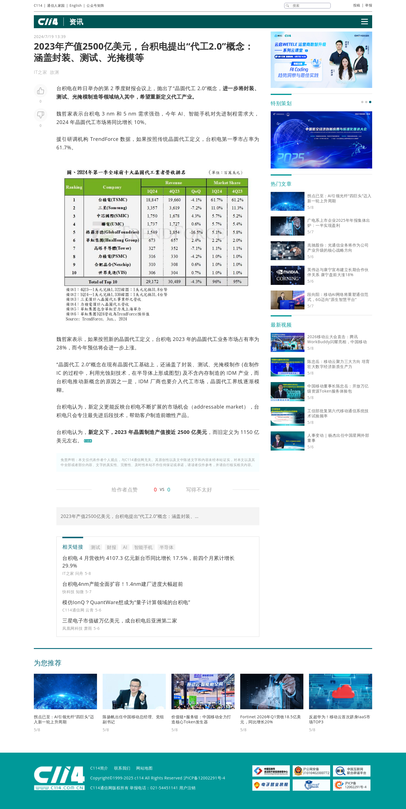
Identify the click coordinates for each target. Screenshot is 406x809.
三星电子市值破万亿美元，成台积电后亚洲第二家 (119, 620)
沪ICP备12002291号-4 (204, 778)
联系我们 (122, 768)
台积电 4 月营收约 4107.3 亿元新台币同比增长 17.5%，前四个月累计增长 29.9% (148, 562)
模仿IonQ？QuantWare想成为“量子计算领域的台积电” (126, 602)
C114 (38, 5)
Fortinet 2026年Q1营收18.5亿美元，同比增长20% (270, 719)
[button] (362, 102)
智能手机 (200, 113)
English (76, 5)
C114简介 (99, 768)
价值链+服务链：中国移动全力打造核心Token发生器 (201, 719)
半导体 (145, 372)
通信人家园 (56, 5)
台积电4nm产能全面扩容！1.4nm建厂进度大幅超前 (122, 583)
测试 (61, 96)
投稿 (356, 5)
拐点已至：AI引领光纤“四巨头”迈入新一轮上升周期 (64, 719)
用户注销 (187, 787)
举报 (368, 5)
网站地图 (144, 768)
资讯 (76, 21)
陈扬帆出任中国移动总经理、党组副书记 (133, 719)
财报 (130, 88)
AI (180, 113)
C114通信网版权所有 (109, 787)
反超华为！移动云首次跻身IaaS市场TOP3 (339, 719)
